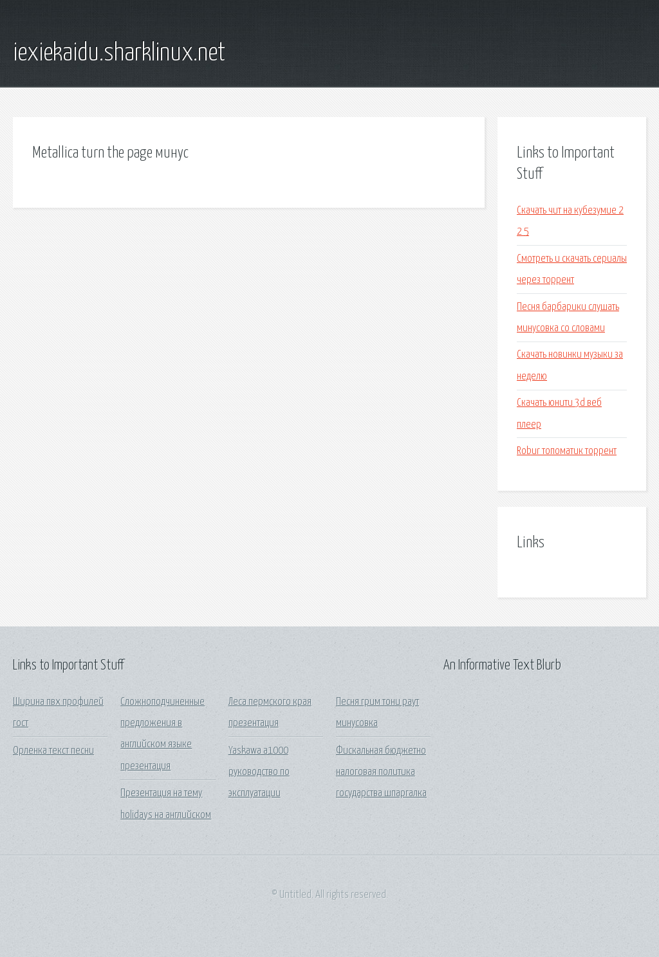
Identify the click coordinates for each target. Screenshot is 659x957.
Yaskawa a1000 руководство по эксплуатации (259, 772)
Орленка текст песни (53, 750)
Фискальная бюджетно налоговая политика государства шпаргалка (381, 772)
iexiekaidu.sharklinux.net (119, 53)
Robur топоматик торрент (567, 451)
